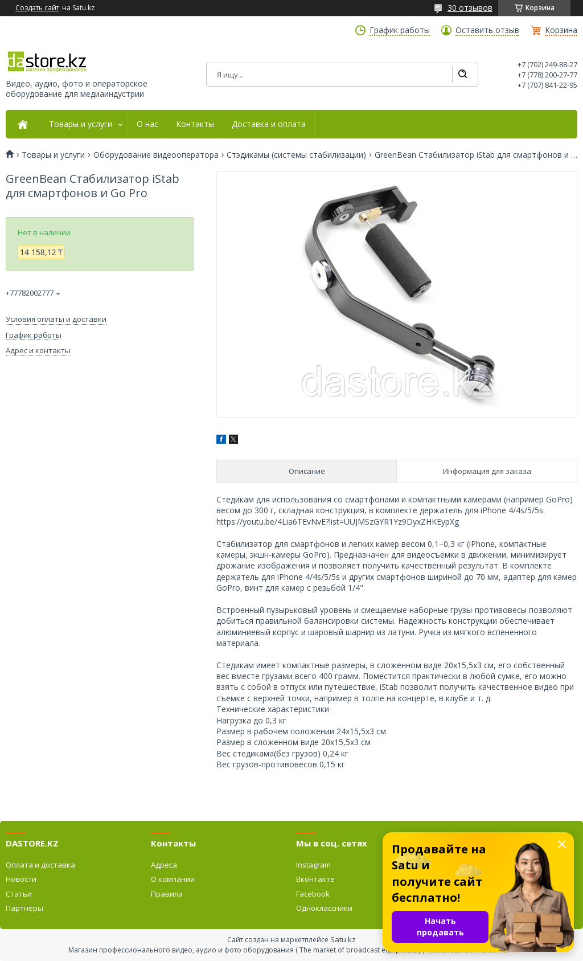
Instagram (313, 865)
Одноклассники (324, 908)
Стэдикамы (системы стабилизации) (296, 155)
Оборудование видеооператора (156, 155)
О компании (173, 879)
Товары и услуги (80, 124)
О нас (147, 124)
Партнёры (24, 908)
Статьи (19, 894)
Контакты (195, 124)
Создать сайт (37, 8)
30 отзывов (469, 7)
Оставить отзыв (487, 30)
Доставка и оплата (269, 124)
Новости (21, 879)
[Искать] (462, 75)
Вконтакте (315, 879)
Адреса (164, 865)
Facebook (313, 894)
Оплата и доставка (40, 865)
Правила (167, 894)
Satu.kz (343, 939)
